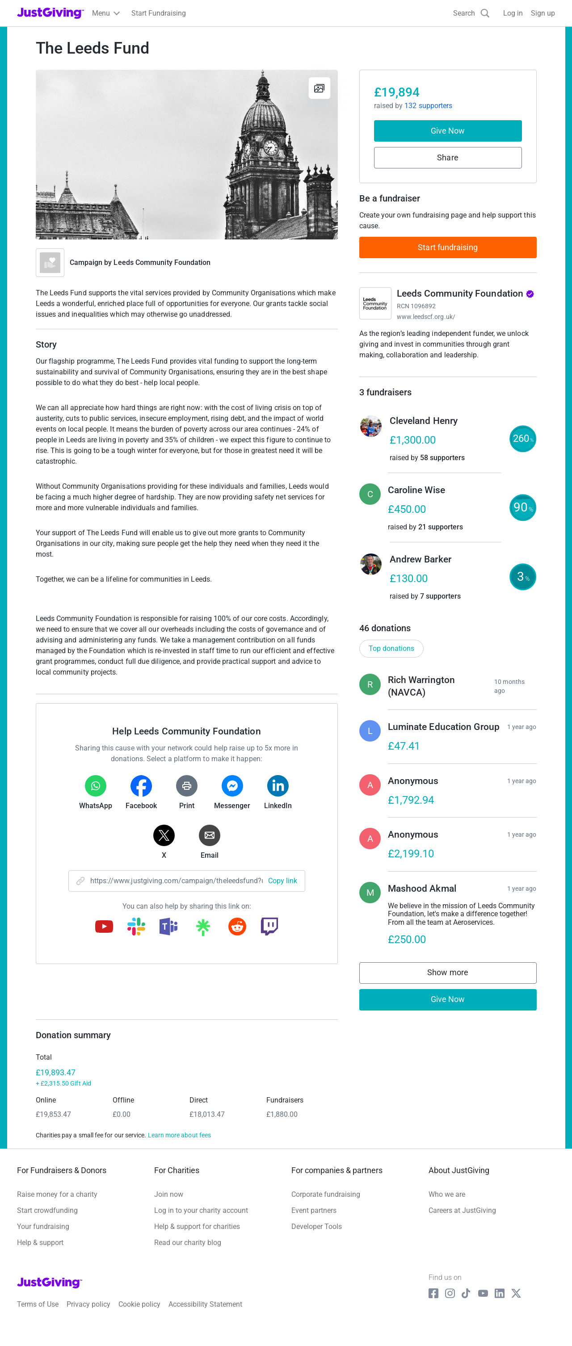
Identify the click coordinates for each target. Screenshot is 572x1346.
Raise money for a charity (57, 1203)
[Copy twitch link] (269, 927)
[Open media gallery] (187, 154)
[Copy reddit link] (237, 927)
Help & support (40, 1251)
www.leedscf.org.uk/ (426, 316)
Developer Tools (316, 1235)
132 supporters (428, 105)
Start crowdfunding (47, 1219)
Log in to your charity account (201, 1219)
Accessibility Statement (205, 1313)
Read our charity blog (187, 1251)
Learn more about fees (179, 1144)
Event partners (313, 1219)
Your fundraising (43, 1235)
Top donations (391, 657)
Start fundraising (448, 247)
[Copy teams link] (168, 927)
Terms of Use (38, 1313)
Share (447, 157)
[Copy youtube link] (104, 927)
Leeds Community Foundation (162, 262)
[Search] (471, 13)
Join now (168, 1203)
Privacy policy (88, 1313)
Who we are (447, 1203)
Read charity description (400, 372)
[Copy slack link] (136, 927)
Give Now (448, 130)
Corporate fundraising (325, 1203)
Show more (456, 984)
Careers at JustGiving (462, 1219)
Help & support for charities (197, 1235)
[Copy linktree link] (203, 930)
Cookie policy (139, 1313)
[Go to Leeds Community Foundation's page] (375, 303)
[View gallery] (319, 88)
